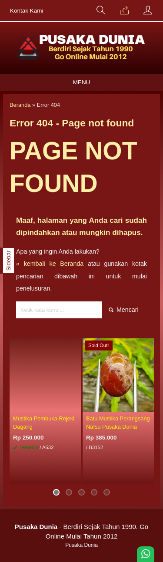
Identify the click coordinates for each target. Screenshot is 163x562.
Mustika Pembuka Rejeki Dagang (43, 422)
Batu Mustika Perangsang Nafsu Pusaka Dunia (118, 422)
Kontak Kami (26, 10)
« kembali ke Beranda (49, 263)
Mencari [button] (124, 309)
